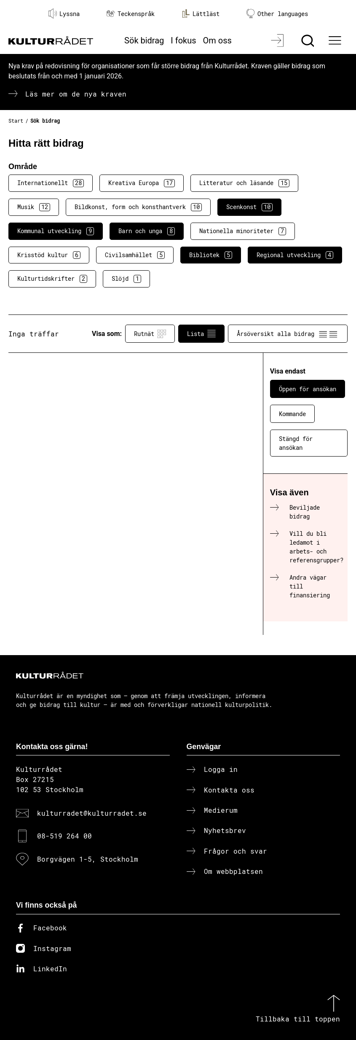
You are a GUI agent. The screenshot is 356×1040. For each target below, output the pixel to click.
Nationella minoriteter (242, 231)
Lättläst (200, 13)
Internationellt (50, 183)
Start (15, 120)
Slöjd (126, 278)
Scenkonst (249, 207)
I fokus (183, 40)
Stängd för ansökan (296, 443)
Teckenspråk (131, 14)
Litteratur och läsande (244, 183)
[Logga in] (278, 40)
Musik (33, 207)
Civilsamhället (135, 255)
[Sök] (309, 40)
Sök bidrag (144, 40)
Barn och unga (146, 231)
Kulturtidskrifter (52, 278)
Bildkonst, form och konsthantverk (138, 207)
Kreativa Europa (141, 183)
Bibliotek (210, 255)
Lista (201, 334)
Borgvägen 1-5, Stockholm (87, 859)
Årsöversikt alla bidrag (288, 334)
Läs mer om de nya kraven (75, 93)
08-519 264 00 (64, 835)
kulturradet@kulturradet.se (92, 813)
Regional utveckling (295, 255)
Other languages (277, 14)
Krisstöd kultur (48, 255)
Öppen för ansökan (307, 389)
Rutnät (150, 334)
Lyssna (64, 13)
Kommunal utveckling (55, 231)
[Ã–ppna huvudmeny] (335, 40)
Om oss (217, 40)
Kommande (292, 414)
